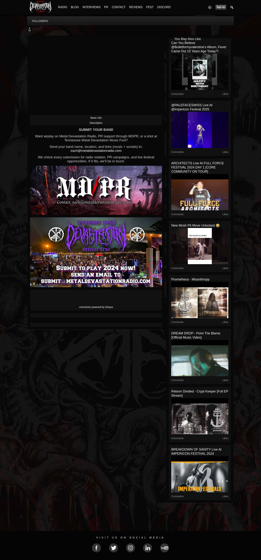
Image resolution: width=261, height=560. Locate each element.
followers (40, 21)
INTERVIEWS (91, 7)
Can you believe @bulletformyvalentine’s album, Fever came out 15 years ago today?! (198, 47)
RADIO (62, 7)
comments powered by (96, 307)
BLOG (75, 7)
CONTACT (119, 7)
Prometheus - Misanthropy (190, 279)
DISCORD (164, 7)
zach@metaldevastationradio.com (96, 151)
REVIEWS (136, 7)
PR (106, 7)
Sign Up (221, 7)
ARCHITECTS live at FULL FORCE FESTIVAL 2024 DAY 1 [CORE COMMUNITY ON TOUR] (197, 167)
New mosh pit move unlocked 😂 (195, 225)
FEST (150, 7)
